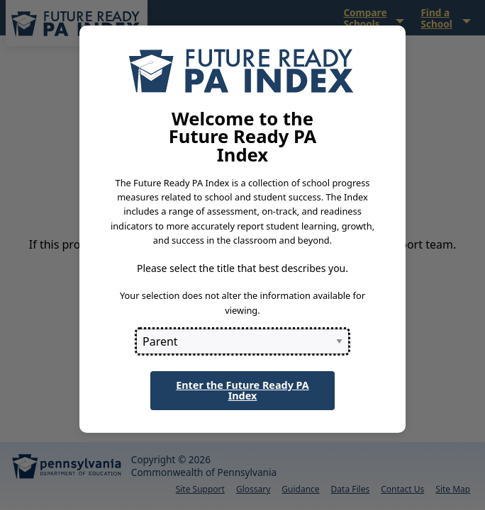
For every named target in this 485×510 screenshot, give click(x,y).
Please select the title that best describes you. (242, 268)
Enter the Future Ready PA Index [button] (242, 390)
